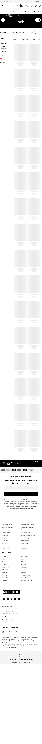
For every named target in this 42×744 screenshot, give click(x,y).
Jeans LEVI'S (5, 592)
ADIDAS (23, 621)
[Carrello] (40, 6)
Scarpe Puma (25, 602)
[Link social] (4, 713)
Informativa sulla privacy (9, 503)
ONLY (22, 618)
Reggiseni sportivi (7, 581)
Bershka (23, 629)
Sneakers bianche (26, 586)
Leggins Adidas (25, 589)
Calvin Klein (24, 624)
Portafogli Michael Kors (28, 584)
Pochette (5, 597)
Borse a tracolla (25, 600)
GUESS (4, 616)
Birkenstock (24, 634)
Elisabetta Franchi (26, 637)
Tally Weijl (24, 626)
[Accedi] (27, 6)
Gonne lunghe (6, 600)
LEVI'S (4, 621)
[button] (22, 32)
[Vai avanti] (34, 11)
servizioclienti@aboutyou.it (14, 506)
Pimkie (4, 613)
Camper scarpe (25, 594)
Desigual (4, 637)
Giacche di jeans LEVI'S (8, 602)
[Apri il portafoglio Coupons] (22, 6)
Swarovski (5, 629)
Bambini (16, 6)
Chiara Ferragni (25, 632)
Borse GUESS (6, 605)
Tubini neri (24, 605)
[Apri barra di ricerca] (37, 11)
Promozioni (28, 39)
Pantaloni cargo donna (27, 581)
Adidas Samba (6, 586)
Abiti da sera (25, 597)
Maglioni (4, 594)
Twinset (4, 632)
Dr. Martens (5, 634)
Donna (4, 6)
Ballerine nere (6, 589)
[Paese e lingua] (38, 1)
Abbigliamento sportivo (28, 592)
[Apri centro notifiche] (31, 5)
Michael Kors (5, 618)
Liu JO (23, 616)
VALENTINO (5, 624)
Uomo (10, 6)
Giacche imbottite (7, 584)
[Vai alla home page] (12, 706)
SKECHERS (5, 626)
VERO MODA (24, 613)
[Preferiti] (36, 6)
